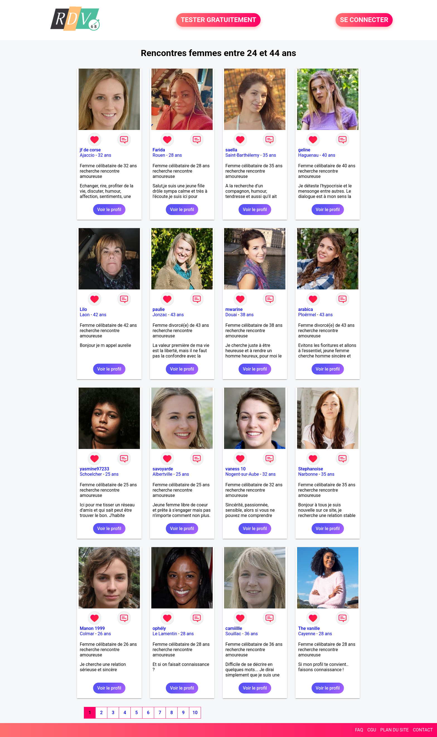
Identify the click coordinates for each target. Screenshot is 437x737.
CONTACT (423, 730)
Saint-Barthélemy (242, 155)
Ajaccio (87, 155)
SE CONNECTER (364, 20)
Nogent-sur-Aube (242, 474)
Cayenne (306, 633)
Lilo (83, 309)
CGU (371, 730)
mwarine (234, 309)
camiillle (233, 628)
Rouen (159, 155)
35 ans (269, 155)
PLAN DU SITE (394, 730)
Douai (231, 314)
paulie (159, 309)
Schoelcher (91, 474)
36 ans (251, 633)
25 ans (112, 474)
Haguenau (308, 155)
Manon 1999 (92, 628)
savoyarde (163, 469)
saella (231, 150)
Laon (84, 314)
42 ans (99, 314)
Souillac (233, 633)
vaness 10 (235, 469)
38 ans (247, 314)
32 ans (104, 155)
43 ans (177, 314)
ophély (159, 628)
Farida (159, 150)
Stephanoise (310, 469)
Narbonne (308, 474)
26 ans (104, 633)
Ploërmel (307, 314)
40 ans (328, 155)
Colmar (87, 633)
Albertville (163, 474)
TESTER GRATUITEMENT (218, 20)
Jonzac (160, 314)
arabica (305, 309)
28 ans (175, 155)
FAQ (359, 730)
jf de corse (90, 150)
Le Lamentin (165, 633)
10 (195, 712)
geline (304, 150)
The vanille (309, 628)
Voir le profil (109, 209)
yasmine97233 (94, 469)
